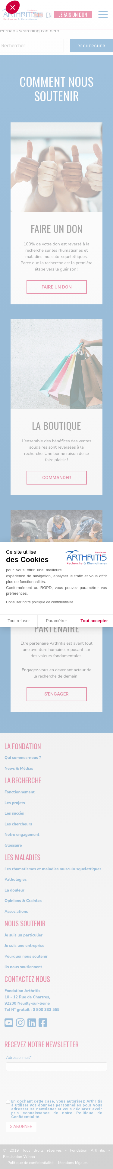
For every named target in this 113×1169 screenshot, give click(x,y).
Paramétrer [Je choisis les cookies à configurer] (56, 620)
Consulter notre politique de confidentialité (39, 602)
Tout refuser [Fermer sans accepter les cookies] (19, 620)
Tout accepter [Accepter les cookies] (94, 620)
